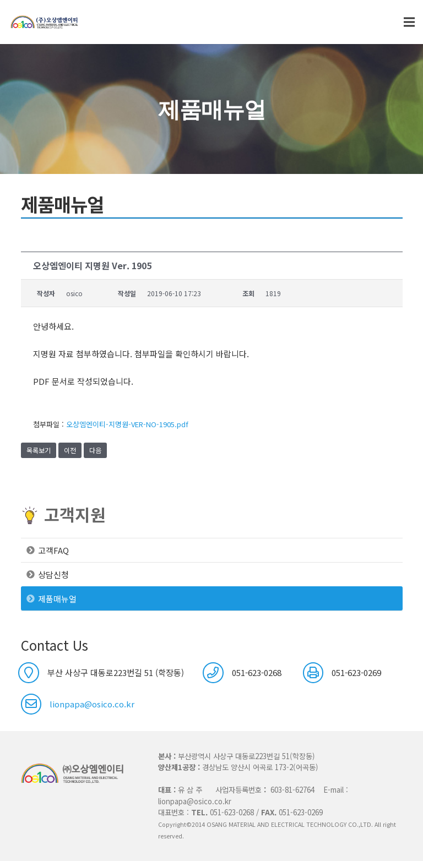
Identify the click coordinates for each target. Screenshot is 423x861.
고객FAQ (53, 550)
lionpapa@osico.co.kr (92, 704)
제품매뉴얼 (57, 598)
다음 (95, 450)
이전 (70, 450)
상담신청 (53, 574)
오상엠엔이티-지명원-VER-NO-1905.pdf (127, 424)
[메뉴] (409, 22)
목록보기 (38, 450)
